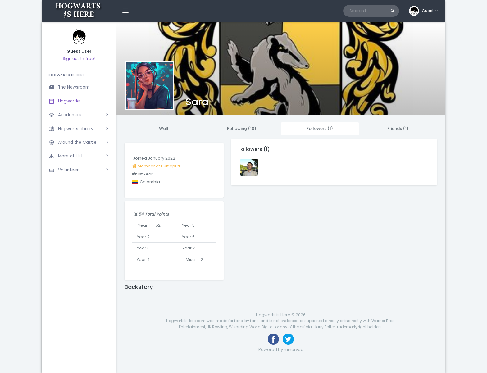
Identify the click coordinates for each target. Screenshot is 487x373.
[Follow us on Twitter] (288, 339)
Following (241, 128)
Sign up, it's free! (79, 58)
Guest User (79, 51)
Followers (320, 128)
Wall (163, 128)
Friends (397, 128)
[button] (423, 11)
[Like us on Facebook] (273, 339)
